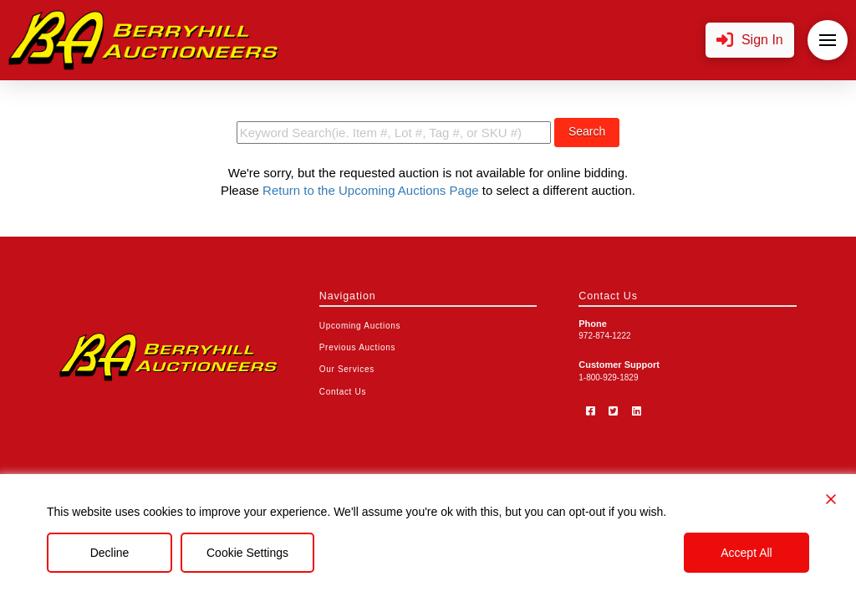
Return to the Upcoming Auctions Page (370, 190)
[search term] (394, 132)
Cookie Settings (247, 552)
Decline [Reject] (110, 552)
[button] (750, 41)
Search (586, 131)
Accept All (746, 552)
